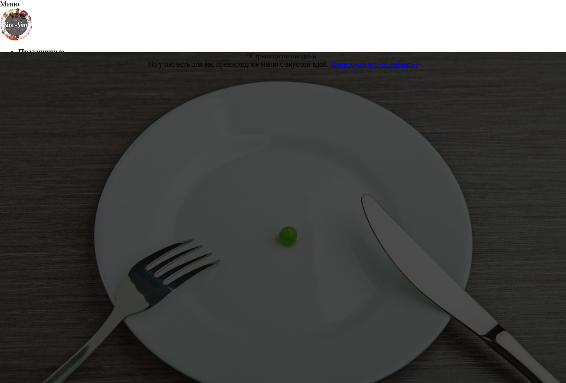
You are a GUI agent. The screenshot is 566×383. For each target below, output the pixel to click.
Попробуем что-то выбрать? (374, 64)
